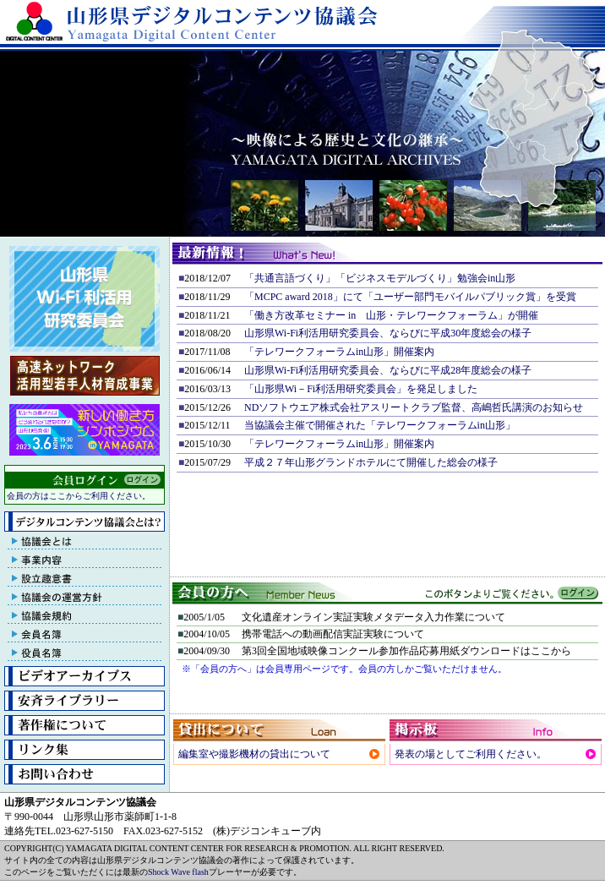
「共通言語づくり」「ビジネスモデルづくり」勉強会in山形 (379, 278)
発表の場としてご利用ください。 (471, 754)
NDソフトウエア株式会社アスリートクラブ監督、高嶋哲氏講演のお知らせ (413, 407)
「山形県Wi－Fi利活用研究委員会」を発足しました (360, 389)
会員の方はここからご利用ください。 (78, 495)
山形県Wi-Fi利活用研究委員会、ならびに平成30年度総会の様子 (387, 333)
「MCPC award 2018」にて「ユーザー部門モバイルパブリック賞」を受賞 (410, 297)
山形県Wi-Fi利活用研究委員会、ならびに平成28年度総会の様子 (387, 370)
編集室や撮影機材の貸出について (254, 754)
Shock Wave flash (178, 872)
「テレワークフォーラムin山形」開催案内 (339, 352)
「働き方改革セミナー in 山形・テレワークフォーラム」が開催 (391, 315)
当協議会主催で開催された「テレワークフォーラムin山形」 (379, 425)
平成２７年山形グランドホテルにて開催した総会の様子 (371, 462)
